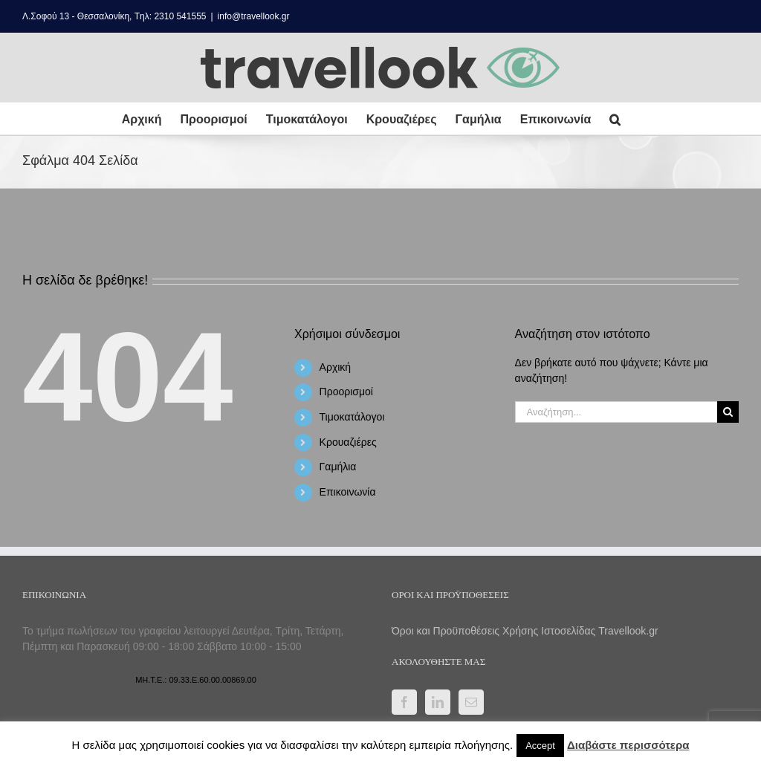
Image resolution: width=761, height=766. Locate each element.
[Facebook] (404, 702)
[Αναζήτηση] (728, 412)
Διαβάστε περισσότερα (628, 745)
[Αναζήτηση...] (616, 412)
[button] (615, 118)
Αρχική (336, 367)
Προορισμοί (346, 391)
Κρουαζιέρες (348, 442)
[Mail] (471, 702)
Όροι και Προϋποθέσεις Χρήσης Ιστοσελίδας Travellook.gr (525, 631)
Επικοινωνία (348, 492)
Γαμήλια (338, 467)
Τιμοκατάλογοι (352, 417)
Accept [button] (540, 745)
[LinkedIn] (437, 702)
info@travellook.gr (254, 16)
